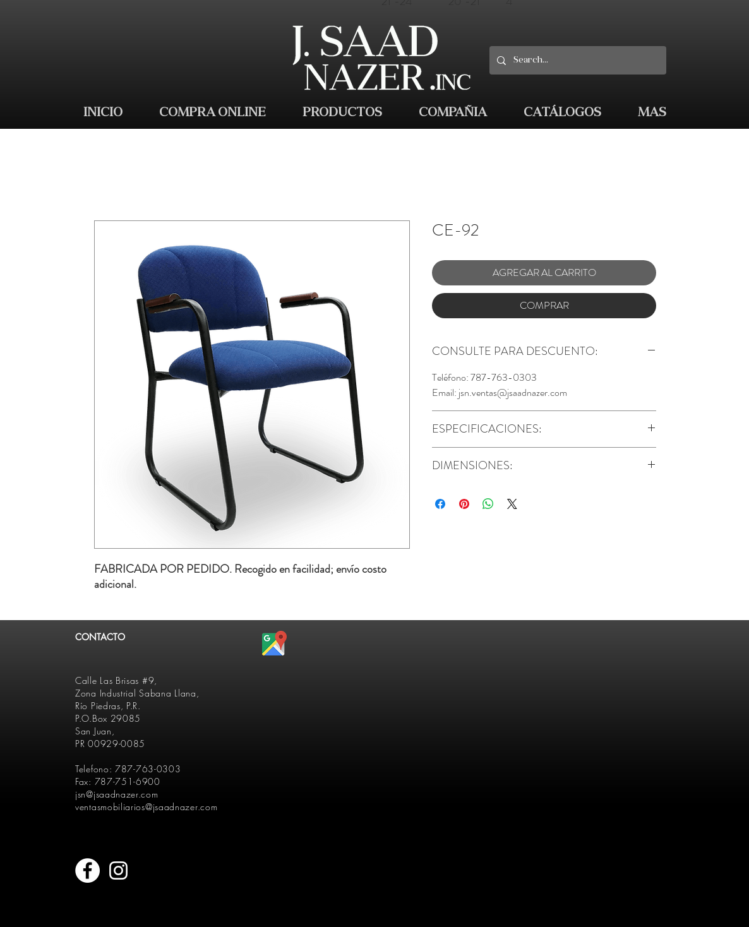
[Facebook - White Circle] (87, 870)
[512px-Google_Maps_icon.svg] (274, 643)
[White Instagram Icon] (118, 870)
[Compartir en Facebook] (440, 503)
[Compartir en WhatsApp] (488, 503)
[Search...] (576, 60)
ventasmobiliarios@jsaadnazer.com (146, 807)
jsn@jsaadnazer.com (117, 794)
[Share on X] (512, 503)
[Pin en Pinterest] (464, 503)
